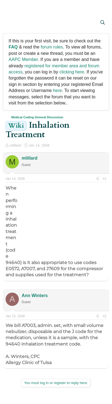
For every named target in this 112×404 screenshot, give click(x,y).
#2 (104, 316)
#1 (104, 179)
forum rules (52, 47)
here (57, 90)
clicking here (71, 72)
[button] (10, 23)
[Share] (97, 179)
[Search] (102, 22)
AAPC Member (23, 59)
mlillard (15, 145)
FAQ (13, 47)
